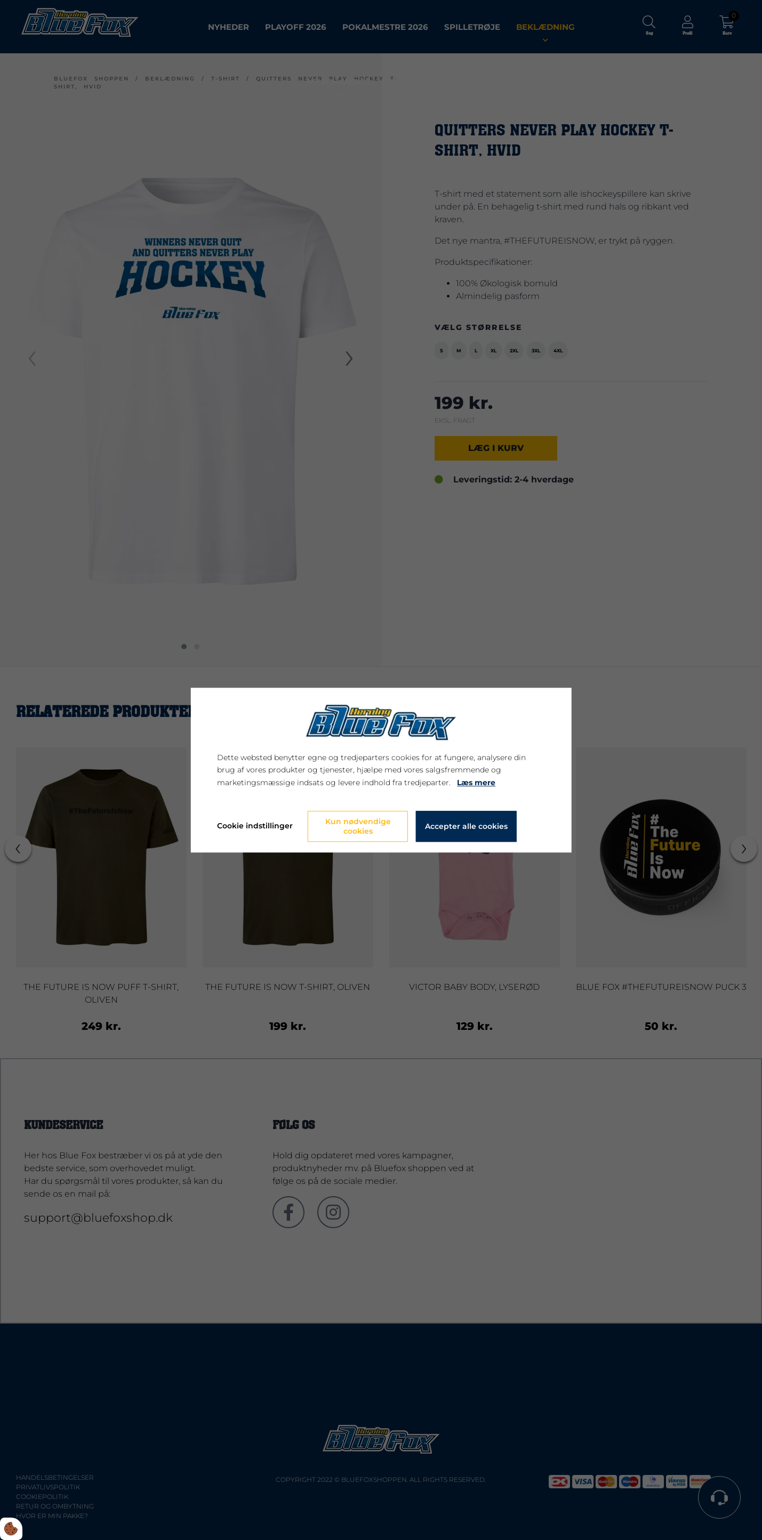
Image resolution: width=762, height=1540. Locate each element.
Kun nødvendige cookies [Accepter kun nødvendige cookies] (358, 826)
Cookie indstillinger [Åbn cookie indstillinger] (255, 826)
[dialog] (381, 770)
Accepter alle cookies (466, 826)
